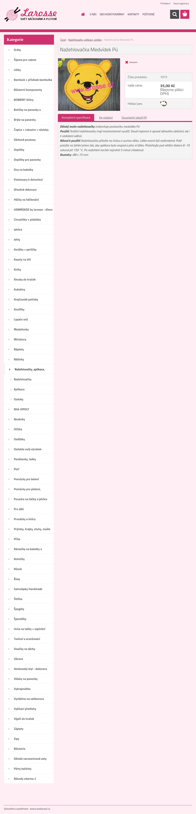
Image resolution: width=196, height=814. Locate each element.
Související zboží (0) (134, 117)
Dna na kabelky (23, 169)
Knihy (17, 269)
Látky (17, 70)
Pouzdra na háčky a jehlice (30, 499)
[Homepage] (82, 14)
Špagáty (19, 609)
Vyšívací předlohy (25, 709)
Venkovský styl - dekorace (30, 669)
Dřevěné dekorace (25, 189)
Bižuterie (19, 748)
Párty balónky (23, 768)
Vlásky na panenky (26, 679)
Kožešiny (19, 289)
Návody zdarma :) (25, 778)
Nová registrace (181, 3)
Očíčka (18, 429)
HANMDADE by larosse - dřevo (33, 209)
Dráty (17, 50)
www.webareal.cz (40, 809)
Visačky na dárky (24, 649)
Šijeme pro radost (25, 60)
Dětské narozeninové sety (30, 758)
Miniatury (20, 339)
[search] (174, 14)
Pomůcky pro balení (26, 479)
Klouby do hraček (25, 279)
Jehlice (18, 229)
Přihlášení (165, 3)
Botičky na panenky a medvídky (27, 111)
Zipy (16, 738)
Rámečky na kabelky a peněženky (28, 550)
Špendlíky (20, 619)
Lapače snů (21, 319)
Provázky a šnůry (25, 519)
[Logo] (31, 14)
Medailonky (21, 329)
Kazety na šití (22, 259)
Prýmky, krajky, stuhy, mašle (32, 529)
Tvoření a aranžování (27, 639)
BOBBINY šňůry (24, 99)
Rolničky (19, 559)
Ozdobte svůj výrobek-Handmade (28, 450)
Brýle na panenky (25, 119)
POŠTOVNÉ (148, 14)
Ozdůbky (19, 439)
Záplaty (18, 728)
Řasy (17, 579)
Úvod (63, 40)
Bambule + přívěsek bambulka (33, 80)
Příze (17, 539)
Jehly (17, 239)
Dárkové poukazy (25, 139)
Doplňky (19, 149)
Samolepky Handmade (28, 589)
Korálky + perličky (25, 249)
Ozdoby (18, 399)
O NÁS (93, 14)
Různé (18, 569)
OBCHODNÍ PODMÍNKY (112, 14)
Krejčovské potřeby (26, 299)
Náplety (19, 349)
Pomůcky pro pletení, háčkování (27, 490)
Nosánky (19, 419)
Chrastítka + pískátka (27, 219)
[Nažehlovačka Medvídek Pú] (89, 60)
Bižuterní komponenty (28, 90)
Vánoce (18, 659)
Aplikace (19, 389)
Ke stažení (106, 117)
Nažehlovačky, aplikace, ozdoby (30, 370)
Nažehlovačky (23, 379)
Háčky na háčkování (26, 199)
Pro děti (19, 509)
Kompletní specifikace (76, 117)
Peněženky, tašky (25, 459)
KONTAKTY (133, 14)
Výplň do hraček (24, 719)
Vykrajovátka (22, 689)
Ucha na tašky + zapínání (29, 629)
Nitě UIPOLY (21, 409)
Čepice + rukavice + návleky (31, 129)
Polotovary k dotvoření (28, 179)
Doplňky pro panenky (27, 159)
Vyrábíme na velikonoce (29, 699)
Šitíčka (18, 599)
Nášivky (19, 359)
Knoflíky (19, 309)
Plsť (16, 469)
